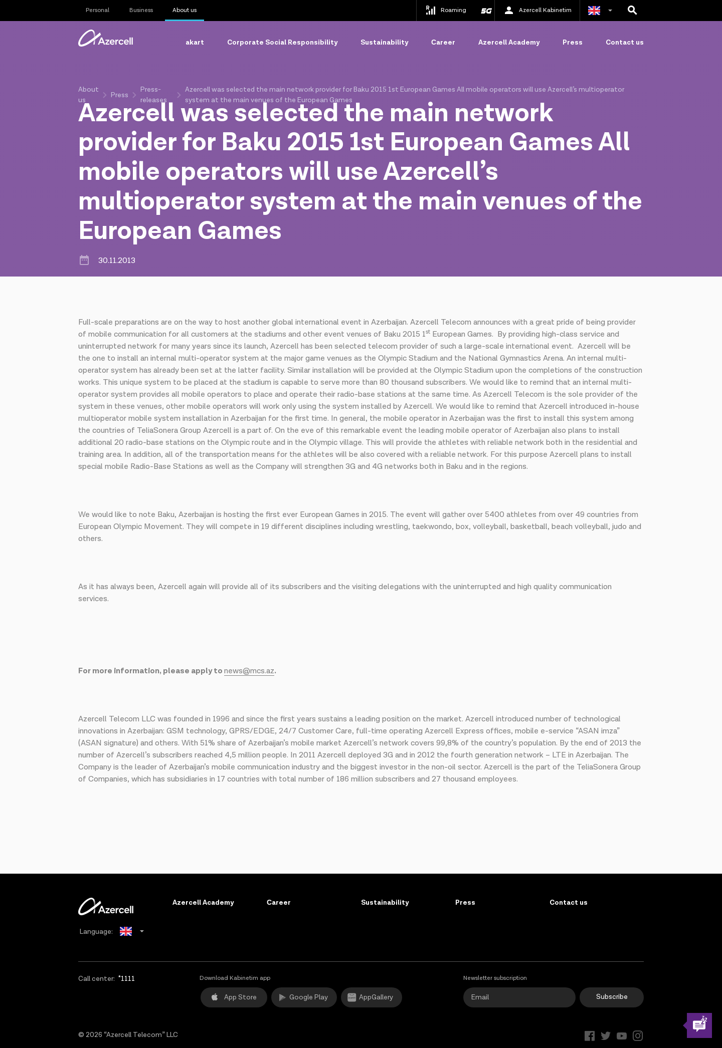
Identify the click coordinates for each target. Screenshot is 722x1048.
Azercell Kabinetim (537, 11)
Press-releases (153, 95)
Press (573, 42)
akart (195, 42)
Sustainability (384, 42)
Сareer (443, 42)
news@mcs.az (249, 671)
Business (141, 10)
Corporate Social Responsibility (282, 42)
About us (184, 10)
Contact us (625, 42)
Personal (97, 10)
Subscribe (612, 996)
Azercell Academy (508, 42)
